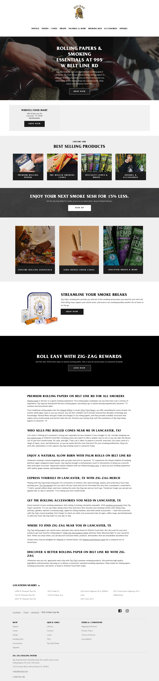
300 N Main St (53, 591)
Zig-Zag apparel (46, 485)
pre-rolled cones (34, 438)
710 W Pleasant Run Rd (25, 595)
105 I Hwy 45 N (87, 599)
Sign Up (79, 208)
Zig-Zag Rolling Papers (25, 656)
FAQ (49, 639)
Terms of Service (88, 635)
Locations (17, 612)
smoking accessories (114, 505)
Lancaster (35, 612)
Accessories (110, 29)
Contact (50, 631)
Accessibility (86, 639)
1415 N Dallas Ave (55, 595)
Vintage (35, 29)
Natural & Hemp (77, 29)
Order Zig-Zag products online (75, 533)
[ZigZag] (79, 12)
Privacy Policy (87, 631)
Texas (25, 612)
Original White (66, 410)
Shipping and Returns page (94, 539)
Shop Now (80, 91)
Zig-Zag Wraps (53, 643)
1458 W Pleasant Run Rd (25, 591)
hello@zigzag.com (20, 671)
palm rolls (94, 465)
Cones (54, 29)
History (50, 626)
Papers (45, 29)
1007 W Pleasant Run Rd (25, 599)
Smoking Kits (95, 29)
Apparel (123, 29)
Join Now (79, 368)
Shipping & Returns (89, 626)
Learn (49, 635)
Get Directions (34, 118)
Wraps (63, 29)
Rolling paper (33, 401)
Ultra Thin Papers (88, 410)
